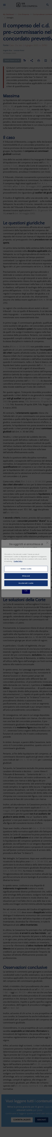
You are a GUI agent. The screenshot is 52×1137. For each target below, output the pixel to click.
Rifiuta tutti (26, 576)
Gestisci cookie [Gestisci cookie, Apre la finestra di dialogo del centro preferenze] (26, 569)
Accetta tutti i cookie (26, 583)
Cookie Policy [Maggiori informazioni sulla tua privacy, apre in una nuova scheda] (18, 561)
